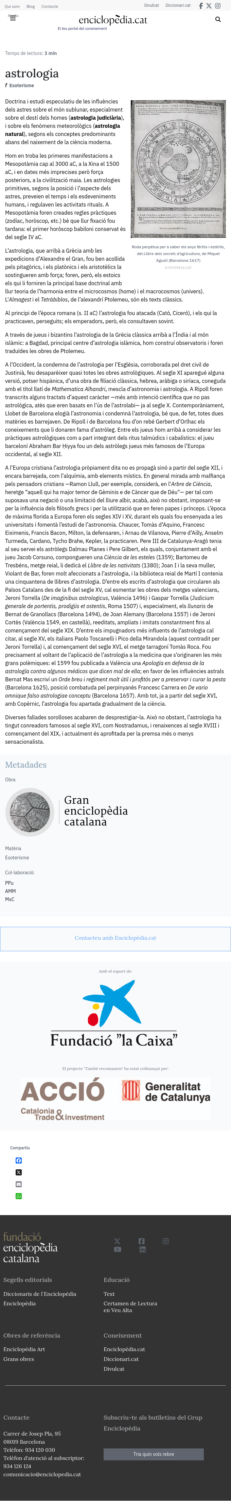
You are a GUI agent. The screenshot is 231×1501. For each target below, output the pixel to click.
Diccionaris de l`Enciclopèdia (39, 1293)
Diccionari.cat (178, 5)
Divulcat (151, 5)
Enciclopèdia (19, 1303)
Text (109, 1293)
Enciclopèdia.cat (124, 1349)
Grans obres (18, 1359)
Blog (30, 6)
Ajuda (13, 15)
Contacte (49, 6)
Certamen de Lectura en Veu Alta (130, 1306)
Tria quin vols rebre (154, 1454)
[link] (115, 937)
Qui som (12, 6)
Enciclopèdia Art (24, 1349)
